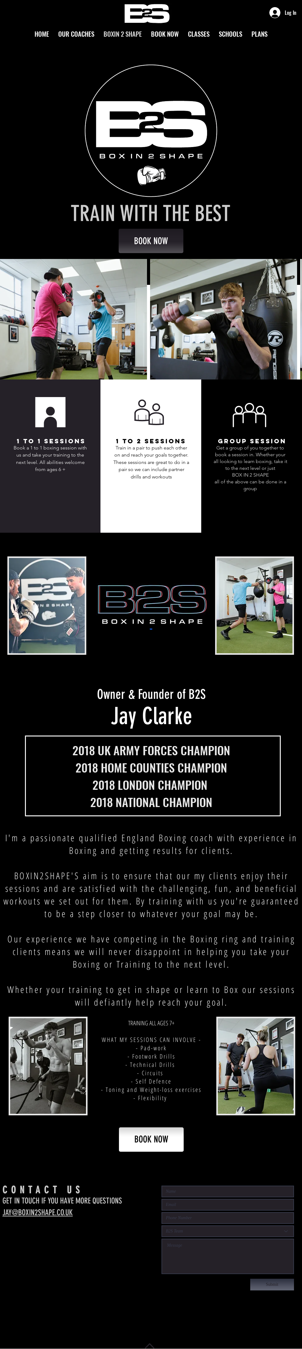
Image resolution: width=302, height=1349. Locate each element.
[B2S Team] (227, 1231)
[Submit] (272, 1284)
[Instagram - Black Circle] (7, 1237)
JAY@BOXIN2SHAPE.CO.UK (37, 1212)
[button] (148, 506)
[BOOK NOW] (151, 241)
